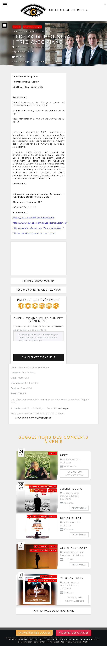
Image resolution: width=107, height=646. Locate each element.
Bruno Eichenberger (58, 408)
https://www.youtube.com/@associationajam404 (40, 223)
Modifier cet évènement (33, 418)
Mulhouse (55, 47)
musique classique (32, 27)
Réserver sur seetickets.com (74, 473)
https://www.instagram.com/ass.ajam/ (34, 233)
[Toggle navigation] (5, 4)
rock (35, 516)
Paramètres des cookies (34, 633)
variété (43, 491)
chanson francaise (38, 487)
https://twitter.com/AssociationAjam (33, 218)
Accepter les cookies (74, 633)
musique (52, 491)
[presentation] (34, 346)
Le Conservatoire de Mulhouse (30, 47)
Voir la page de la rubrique (53, 611)
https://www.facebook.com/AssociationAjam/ (38, 228)
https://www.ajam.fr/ (38, 281)
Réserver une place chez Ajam (38, 290)
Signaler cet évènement (38, 357)
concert (16, 27)
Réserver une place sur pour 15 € (35, 62)
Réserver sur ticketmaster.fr (74, 599)
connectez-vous (54, 326)
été (36, 491)
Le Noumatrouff (70, 460)
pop (29, 516)
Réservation (79, 508)
